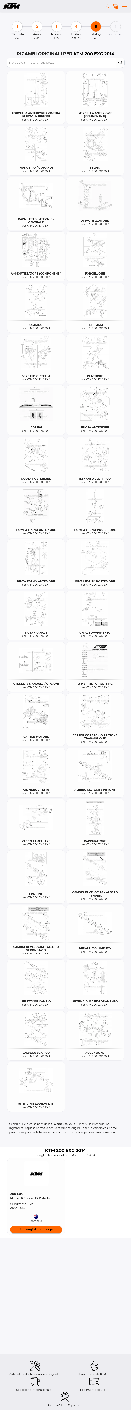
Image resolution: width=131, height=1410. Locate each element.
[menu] (124, 6)
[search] (120, 63)
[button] (36, 1173)
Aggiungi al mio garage (36, 1229)
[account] (107, 6)
